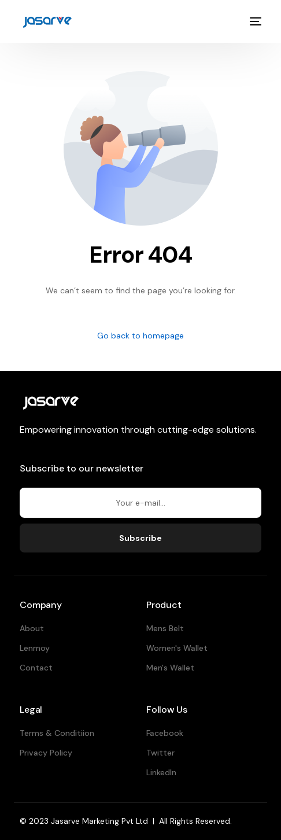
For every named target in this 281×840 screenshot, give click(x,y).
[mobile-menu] (254, 21)
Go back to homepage (140, 335)
